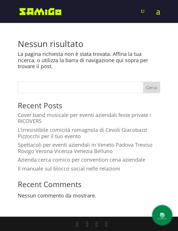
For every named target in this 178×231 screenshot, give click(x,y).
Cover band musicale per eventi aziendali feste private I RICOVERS (84, 118)
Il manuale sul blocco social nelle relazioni (69, 168)
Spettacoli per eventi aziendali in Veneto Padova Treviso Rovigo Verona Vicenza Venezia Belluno (85, 147)
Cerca (151, 87)
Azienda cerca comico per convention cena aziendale (81, 159)
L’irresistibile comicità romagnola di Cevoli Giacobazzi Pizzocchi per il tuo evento (82, 133)
